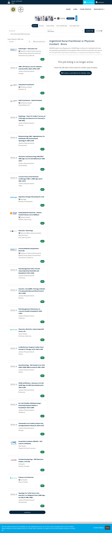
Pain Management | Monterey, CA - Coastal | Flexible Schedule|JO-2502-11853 (30, 311)
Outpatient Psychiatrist (26, 84)
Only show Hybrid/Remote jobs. (20, 34)
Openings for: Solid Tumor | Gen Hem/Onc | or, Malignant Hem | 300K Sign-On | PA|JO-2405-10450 (32, 495)
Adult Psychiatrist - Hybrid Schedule (30, 100)
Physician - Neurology (26, 230)
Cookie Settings (98, 527)
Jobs (75, 9)
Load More (27, 512)
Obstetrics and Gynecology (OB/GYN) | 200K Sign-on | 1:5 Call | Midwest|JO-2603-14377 (32, 159)
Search (35, 26)
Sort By (11, 41)
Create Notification (39, 41)
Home (68, 9)
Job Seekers (89, 2)
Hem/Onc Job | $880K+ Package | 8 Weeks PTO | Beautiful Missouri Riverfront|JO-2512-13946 (32, 291)
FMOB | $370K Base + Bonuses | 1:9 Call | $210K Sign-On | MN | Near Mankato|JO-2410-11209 (31, 385)
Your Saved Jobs (74, 26)
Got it (107, 527)
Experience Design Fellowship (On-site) (31, 197)
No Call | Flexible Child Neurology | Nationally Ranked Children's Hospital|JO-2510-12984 (30, 405)
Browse (41, 26)
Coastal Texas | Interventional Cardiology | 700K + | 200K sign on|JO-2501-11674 (31, 179)
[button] (99, 31)
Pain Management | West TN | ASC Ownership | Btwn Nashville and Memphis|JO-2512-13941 (29, 271)
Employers (100, 2)
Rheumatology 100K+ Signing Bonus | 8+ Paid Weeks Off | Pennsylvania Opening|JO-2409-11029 (32, 138)
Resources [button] (98, 9)
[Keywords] (27, 31)
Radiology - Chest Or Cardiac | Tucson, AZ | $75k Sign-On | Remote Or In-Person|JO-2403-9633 (32, 118)
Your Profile (85, 9)
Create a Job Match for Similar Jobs (75, 73)
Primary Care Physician (26, 477)
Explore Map (50, 26)
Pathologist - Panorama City (28, 48)
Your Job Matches (61, 26)
